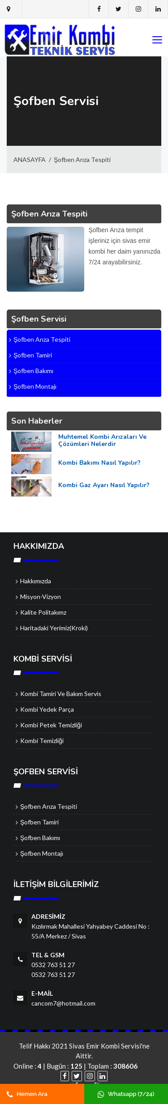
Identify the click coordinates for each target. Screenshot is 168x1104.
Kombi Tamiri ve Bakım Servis (60, 693)
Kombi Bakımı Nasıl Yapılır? (99, 463)
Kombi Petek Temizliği (51, 725)
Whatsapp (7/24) (126, 1094)
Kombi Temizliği (42, 740)
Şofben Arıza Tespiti (82, 159)
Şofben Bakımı (40, 837)
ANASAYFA (29, 159)
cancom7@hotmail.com (63, 1003)
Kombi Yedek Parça (47, 709)
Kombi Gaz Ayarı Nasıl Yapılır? (104, 485)
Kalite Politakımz (43, 612)
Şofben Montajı (41, 853)
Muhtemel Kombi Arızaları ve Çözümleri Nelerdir (102, 440)
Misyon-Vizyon (40, 596)
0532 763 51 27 (53, 964)
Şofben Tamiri (39, 822)
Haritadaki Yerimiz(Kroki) (54, 628)
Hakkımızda (35, 581)
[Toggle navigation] (156, 40)
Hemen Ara (27, 1094)
